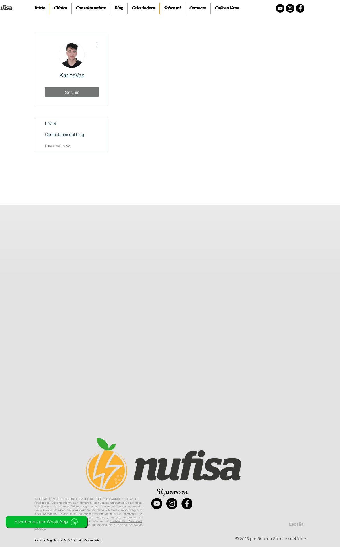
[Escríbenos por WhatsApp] (46, 522)
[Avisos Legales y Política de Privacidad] (68, 540)
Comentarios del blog (64, 134)
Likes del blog (58, 146)
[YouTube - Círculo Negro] (280, 8)
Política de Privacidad (126, 521)
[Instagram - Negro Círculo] (290, 8)
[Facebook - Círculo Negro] (300, 8)
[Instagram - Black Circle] (171, 503)
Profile (50, 123)
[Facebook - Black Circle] (186, 503)
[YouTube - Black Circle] (156, 503)
